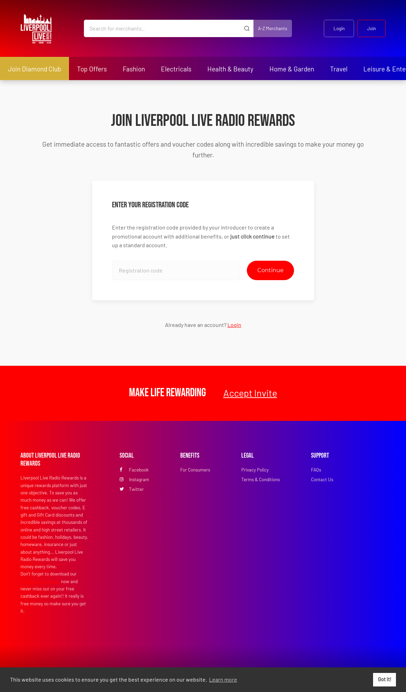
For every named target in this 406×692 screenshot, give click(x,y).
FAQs (316, 470)
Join (371, 28)
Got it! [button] (384, 679)
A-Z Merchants (272, 28)
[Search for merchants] (162, 28)
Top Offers (92, 69)
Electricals (176, 69)
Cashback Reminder (40, 581)
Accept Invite (250, 392)
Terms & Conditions (260, 479)
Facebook (134, 470)
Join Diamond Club (34, 69)
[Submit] (247, 28)
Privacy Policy (255, 470)
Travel (338, 69)
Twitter (132, 489)
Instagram (134, 479)
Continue (270, 270)
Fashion (134, 69)
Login (339, 28)
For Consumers (195, 470)
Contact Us (322, 479)
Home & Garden (291, 69)
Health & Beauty (230, 69)
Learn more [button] (223, 679)
